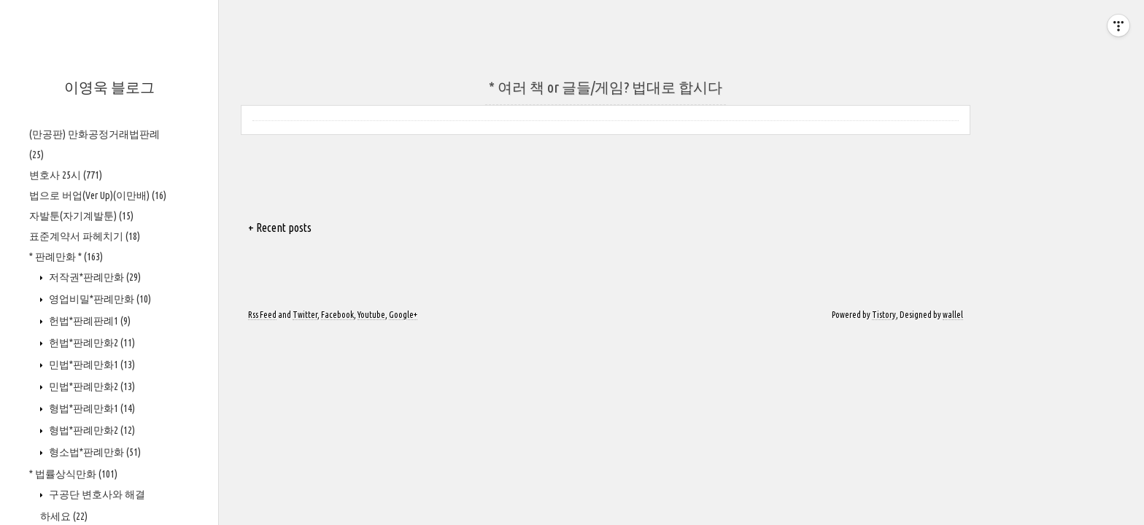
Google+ (403, 314)
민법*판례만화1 (91, 364)
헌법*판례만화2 (91, 343)
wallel (953, 314)
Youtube (371, 314)
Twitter (305, 314)
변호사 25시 (65, 175)
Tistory (884, 314)
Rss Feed (262, 314)
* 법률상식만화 (73, 474)
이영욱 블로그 (109, 87)
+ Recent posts (280, 227)
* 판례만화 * (66, 256)
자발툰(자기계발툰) (81, 216)
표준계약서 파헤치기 (84, 236)
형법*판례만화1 (91, 408)
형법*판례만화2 (91, 430)
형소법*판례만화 (94, 452)
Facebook (337, 314)
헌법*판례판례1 (89, 321)
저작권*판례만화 (94, 277)
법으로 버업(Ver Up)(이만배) (97, 195)
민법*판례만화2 (91, 386)
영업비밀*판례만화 (99, 299)
